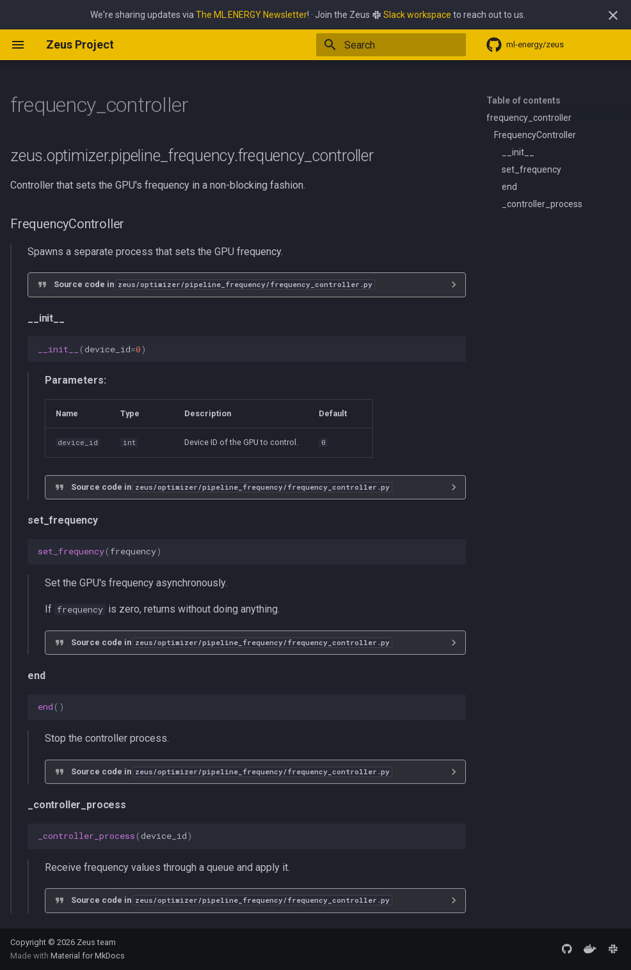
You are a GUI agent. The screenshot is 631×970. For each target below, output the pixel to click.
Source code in (214, 284)
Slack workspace (417, 15)
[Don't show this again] (613, 15)
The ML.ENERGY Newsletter (251, 15)
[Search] (391, 44)
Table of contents (523, 100)
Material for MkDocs (88, 955)
